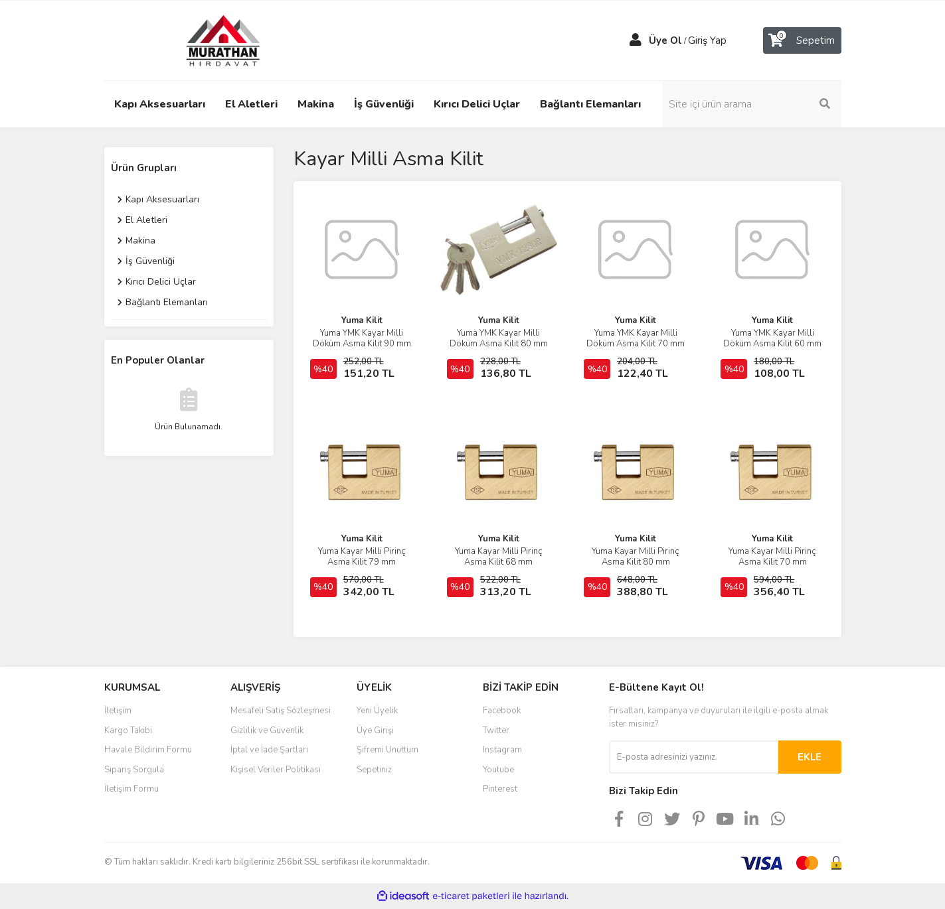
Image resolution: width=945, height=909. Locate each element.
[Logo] (210, 40)
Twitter (496, 730)
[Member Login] (636, 40)
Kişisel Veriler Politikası (275, 770)
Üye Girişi (375, 730)
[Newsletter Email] (693, 757)
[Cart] (802, 40)
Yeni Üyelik (377, 711)
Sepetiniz (374, 770)
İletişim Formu (131, 789)
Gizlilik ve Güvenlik (266, 730)
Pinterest (500, 789)
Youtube (498, 770)
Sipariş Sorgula (134, 770)
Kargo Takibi (128, 730)
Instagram (502, 750)
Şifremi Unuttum (387, 750)
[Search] (751, 104)
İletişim (117, 711)
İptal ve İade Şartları (269, 750)
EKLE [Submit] (809, 757)
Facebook (502, 711)
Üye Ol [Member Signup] (665, 40)
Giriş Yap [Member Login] (707, 40)
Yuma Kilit (362, 320)
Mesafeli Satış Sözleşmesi (280, 711)
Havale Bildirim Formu (148, 750)
